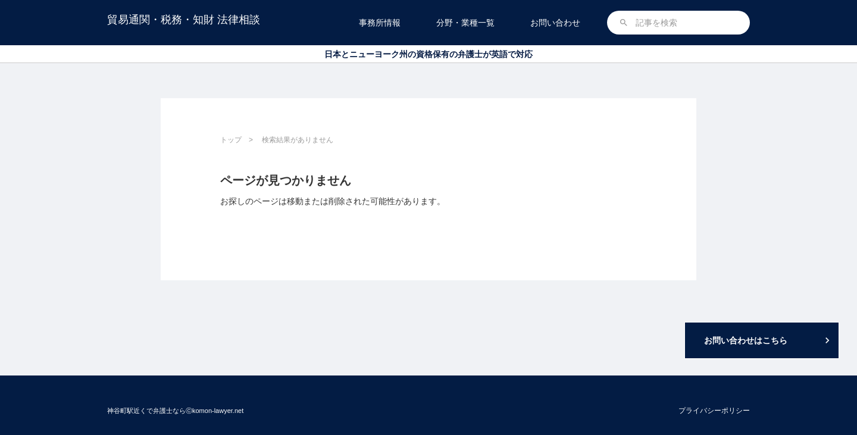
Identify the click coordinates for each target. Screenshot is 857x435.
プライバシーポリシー (714, 410)
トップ (231, 140)
